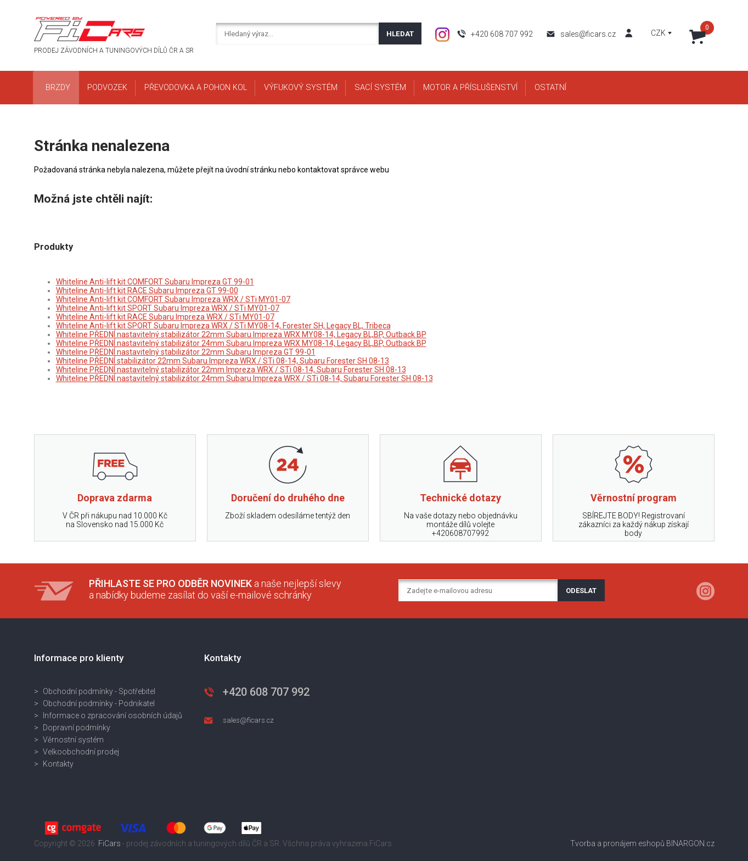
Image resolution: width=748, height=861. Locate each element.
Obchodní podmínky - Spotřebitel (99, 691)
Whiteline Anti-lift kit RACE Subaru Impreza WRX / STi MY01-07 (165, 316)
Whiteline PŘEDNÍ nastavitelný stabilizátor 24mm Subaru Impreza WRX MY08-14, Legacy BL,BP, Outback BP (241, 343)
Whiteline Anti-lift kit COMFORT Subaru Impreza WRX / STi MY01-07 (173, 299)
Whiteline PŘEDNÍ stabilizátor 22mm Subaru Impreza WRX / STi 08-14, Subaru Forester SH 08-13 (222, 360)
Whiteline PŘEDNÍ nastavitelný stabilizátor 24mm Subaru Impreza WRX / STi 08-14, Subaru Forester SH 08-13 (244, 378)
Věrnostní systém (73, 739)
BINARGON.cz (690, 843)
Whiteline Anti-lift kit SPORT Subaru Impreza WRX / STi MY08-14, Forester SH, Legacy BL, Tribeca (223, 325)
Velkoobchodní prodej (81, 751)
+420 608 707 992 (502, 34)
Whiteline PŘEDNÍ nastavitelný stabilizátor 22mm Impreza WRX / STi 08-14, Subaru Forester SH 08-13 (231, 369)
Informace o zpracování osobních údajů (112, 715)
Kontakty (58, 763)
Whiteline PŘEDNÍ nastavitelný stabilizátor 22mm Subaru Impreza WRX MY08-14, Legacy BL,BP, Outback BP (241, 334)
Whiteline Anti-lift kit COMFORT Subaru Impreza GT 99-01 (155, 281)
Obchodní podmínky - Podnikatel (99, 703)
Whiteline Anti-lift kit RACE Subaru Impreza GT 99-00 (147, 290)
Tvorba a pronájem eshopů (617, 843)
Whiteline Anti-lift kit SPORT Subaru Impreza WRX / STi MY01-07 (167, 308)
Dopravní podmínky (76, 727)
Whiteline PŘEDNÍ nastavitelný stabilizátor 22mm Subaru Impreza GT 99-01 (186, 352)
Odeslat (581, 590)
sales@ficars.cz (588, 34)
